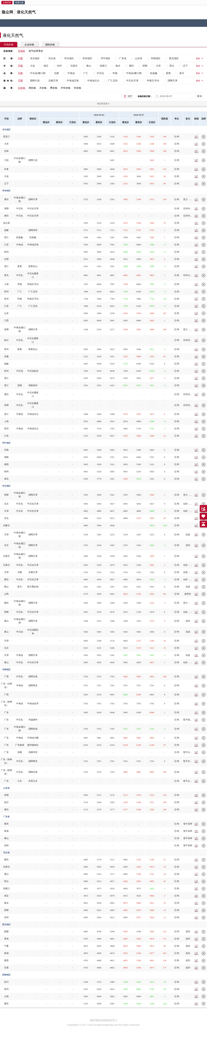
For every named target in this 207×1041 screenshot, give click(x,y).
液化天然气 (26, 11)
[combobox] (175, 96)
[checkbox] (33, 58)
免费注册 (19, 2)
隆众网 (7, 11)
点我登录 (7, 2)
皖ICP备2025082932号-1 (103, 1020)
